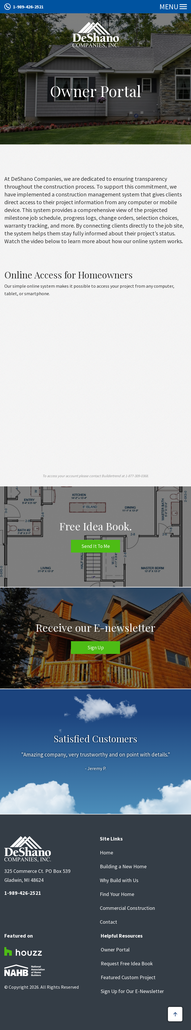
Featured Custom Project (128, 977)
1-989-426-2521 (28, 7)
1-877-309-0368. (137, 475)
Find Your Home (117, 894)
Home (106, 852)
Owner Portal (115, 949)
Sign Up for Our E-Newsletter (132, 991)
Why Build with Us (119, 880)
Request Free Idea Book (127, 963)
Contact (108, 922)
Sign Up (95, 647)
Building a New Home (123, 866)
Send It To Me (95, 546)
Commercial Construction (127, 908)
